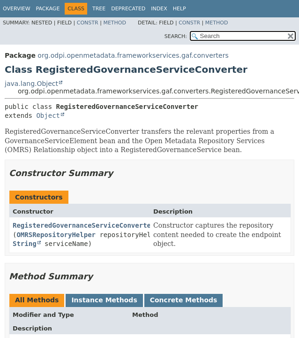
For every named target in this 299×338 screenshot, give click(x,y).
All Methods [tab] (37, 300)
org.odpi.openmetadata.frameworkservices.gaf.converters (132, 55)
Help (179, 9)
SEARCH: (175, 36)
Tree (98, 9)
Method (114, 23)
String (25, 243)
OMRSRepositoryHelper (56, 234)
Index (159, 9)
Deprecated (128, 9)
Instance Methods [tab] (104, 300)
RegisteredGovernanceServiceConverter (84, 225)
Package (48, 9)
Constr (87, 23)
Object (48, 115)
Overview (16, 9)
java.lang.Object (31, 83)
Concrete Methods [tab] (183, 300)
